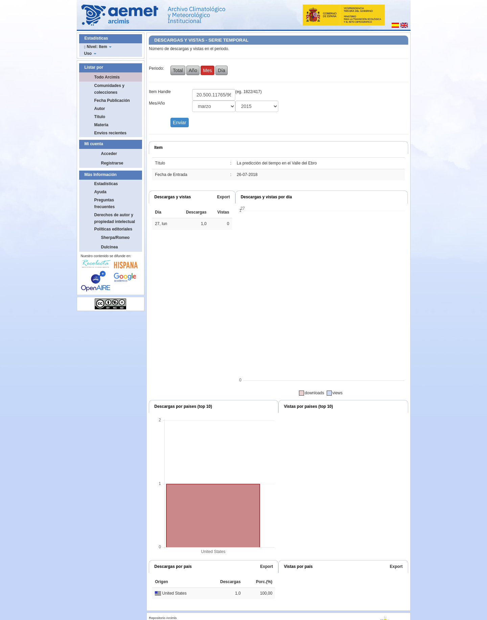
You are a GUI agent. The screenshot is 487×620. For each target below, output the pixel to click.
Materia (101, 125)
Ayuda (100, 192)
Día (221, 70)
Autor (99, 108)
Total (178, 70)
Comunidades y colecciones (109, 89)
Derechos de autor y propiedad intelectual (114, 218)
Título (100, 116)
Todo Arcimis (107, 77)
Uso (90, 53)
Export (223, 197)
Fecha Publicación (112, 100)
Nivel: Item (98, 46)
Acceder (109, 153)
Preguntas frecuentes (104, 203)
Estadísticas (106, 183)
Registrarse (112, 163)
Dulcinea (109, 247)
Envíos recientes (110, 133)
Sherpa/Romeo (115, 237)
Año (193, 70)
